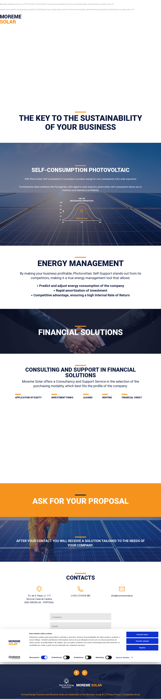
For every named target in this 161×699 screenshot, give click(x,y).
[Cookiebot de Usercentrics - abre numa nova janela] (14, 694)
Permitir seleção (142, 678)
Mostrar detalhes (123, 695)
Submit (80, 652)
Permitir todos (142, 672)
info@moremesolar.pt (122, 595)
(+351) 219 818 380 (80, 595)
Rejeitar (142, 685)
